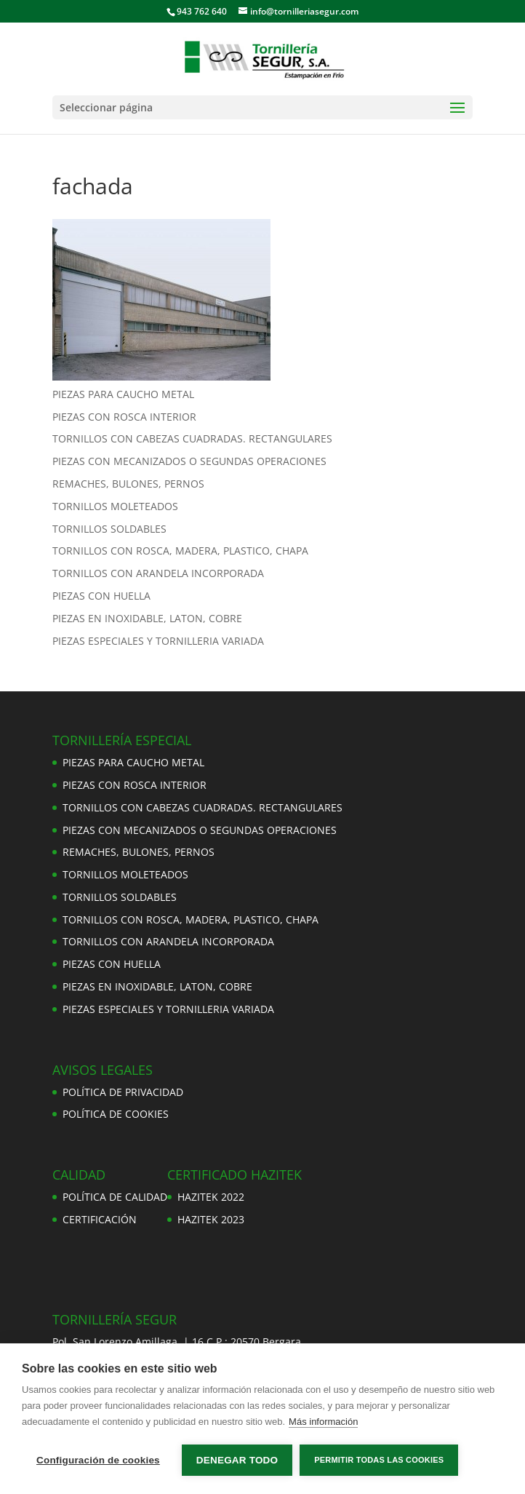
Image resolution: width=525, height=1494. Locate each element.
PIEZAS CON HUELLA (101, 596)
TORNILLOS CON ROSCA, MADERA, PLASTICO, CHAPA (180, 550)
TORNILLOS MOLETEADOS (115, 506)
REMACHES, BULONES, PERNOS (128, 483)
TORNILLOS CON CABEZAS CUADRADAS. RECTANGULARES (192, 438)
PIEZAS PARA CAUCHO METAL (123, 394)
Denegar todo (237, 1460)
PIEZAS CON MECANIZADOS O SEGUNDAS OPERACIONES (189, 461)
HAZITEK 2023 (210, 1219)
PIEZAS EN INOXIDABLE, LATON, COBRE (147, 618)
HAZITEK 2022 (210, 1197)
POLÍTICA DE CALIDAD (115, 1197)
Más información (323, 1421)
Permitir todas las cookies (379, 1459)
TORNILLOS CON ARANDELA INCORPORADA (158, 573)
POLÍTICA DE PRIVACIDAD (123, 1092)
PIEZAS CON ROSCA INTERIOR (124, 417)
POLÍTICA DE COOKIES (116, 1114)
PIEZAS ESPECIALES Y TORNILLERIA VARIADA (158, 641)
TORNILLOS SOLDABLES (109, 529)
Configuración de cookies (98, 1460)
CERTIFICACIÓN (100, 1219)
